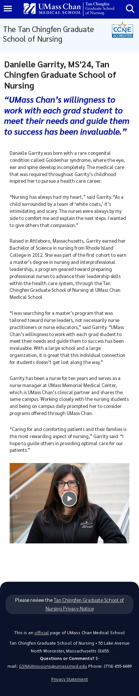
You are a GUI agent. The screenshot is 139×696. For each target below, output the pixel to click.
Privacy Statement (69, 679)
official (41, 632)
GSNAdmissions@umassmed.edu (53, 666)
